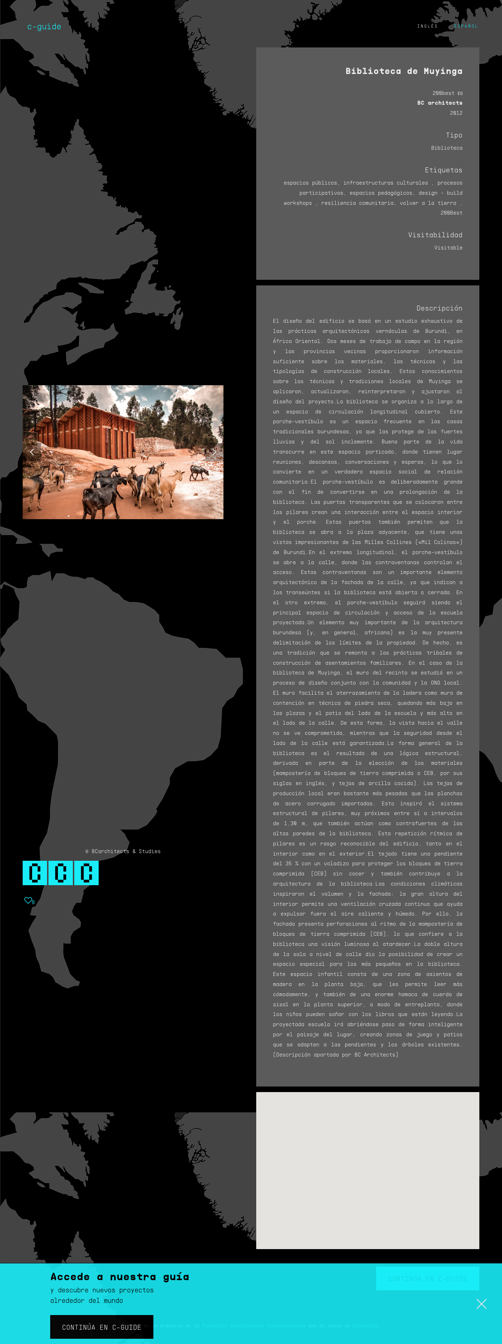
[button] (32, 452)
